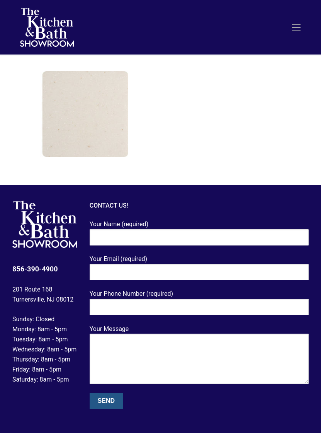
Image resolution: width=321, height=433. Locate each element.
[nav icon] (296, 27)
